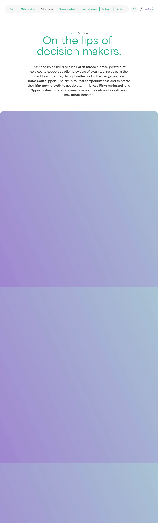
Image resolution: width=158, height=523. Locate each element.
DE (134, 9)
